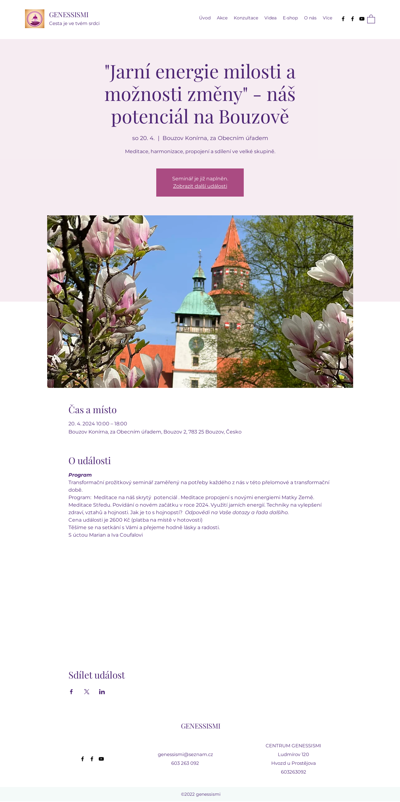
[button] (270, 18)
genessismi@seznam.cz (185, 754)
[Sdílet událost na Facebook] (71, 691)
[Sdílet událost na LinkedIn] (102, 691)
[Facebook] (343, 19)
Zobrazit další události (200, 186)
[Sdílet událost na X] (87, 691)
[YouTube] (362, 19)
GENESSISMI (68, 14)
